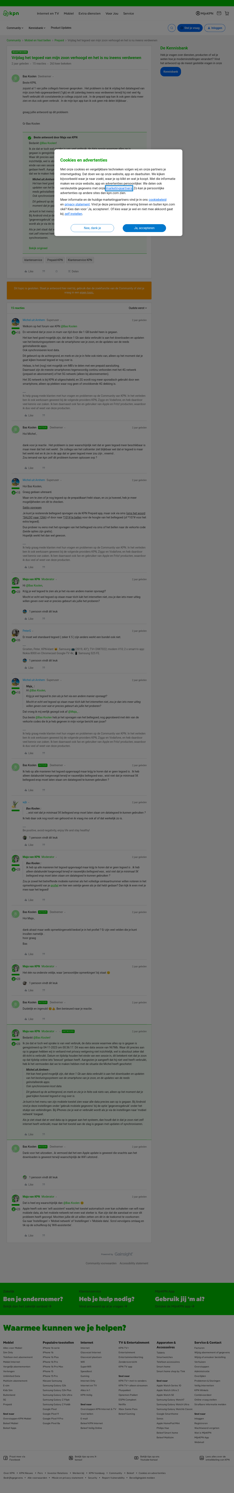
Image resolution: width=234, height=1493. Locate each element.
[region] (118, 192)
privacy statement (77, 204)
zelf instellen (73, 214)
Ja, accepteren (144, 228)
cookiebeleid (157, 200)
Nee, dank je (92, 228)
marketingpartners (119, 188)
